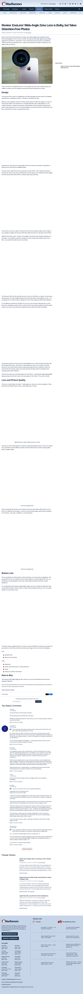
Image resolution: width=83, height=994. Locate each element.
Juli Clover (28, 32)
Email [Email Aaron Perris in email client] (16, 975)
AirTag (49, 12)
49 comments (5, 694)
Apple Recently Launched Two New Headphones (35, 896)
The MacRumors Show (68, 921)
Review (12, 690)
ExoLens (7, 690)
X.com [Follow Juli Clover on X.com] (6, 953)
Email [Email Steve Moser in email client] (3, 975)
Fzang (11, 774)
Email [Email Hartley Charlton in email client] (3, 964)
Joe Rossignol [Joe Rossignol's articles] (18, 950)
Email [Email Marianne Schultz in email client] (16, 964)
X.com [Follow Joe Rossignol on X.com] (19, 953)
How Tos (31, 9)
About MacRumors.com (10, 933)
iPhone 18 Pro (13, 12)
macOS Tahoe (73, 12)
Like (17, 722)
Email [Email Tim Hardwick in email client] (16, 958)
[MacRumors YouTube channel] (73, 4)
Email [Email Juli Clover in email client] (3, 953)
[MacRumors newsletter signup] (80, 4)
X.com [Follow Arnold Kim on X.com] (6, 947)
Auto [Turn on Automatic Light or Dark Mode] (27, 986)
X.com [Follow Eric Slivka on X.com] (19, 947)
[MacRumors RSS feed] (78, 4)
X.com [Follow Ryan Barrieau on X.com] (19, 969)
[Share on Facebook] (51, 694)
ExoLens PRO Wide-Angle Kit (12, 679)
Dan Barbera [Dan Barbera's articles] (4, 967)
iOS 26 (65, 12)
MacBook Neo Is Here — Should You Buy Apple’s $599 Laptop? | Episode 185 (73, 963)
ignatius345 (13, 726)
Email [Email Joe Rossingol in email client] (16, 953)
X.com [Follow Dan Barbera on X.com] (6, 969)
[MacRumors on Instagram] (63, 4)
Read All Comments (27, 849)
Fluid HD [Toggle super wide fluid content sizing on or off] (23, 986)
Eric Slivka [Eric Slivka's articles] (17, 945)
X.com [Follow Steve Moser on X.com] (6, 975)
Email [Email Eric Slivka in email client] (16, 947)
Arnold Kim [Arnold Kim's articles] (4, 945)
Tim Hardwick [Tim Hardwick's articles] (18, 956)
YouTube (38, 921)
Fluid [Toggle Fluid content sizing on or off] (19, 986)
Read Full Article (23, 873)
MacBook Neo (32, 12)
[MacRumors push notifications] (75, 4)
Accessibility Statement (6, 984)
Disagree (21, 722)
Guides (24, 9)
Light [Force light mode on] (29, 986)
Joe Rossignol (42, 862)
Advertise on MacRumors (10, 938)
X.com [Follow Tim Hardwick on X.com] (19, 958)
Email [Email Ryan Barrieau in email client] (16, 969)
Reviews (39, 9)
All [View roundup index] (80, 12)
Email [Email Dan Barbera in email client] (3, 969)
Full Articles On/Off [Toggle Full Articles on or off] (13, 986)
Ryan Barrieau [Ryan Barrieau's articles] (18, 967)
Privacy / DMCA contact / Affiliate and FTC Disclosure (12, 982)
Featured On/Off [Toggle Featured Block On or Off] (5, 986)
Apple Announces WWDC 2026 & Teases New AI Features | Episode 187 (73, 945)
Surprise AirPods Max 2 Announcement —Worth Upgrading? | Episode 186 (72, 954)
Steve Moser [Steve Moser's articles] (4, 972)
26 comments (31, 891)
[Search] (79, 9)
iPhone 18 (57, 12)
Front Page (6, 9)
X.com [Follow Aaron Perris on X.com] (19, 975)
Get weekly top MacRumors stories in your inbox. (27, 698)
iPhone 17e (42, 12)
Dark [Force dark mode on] (32, 986)
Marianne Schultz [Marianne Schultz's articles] (18, 961)
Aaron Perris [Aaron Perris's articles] (17, 972)
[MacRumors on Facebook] (65, 4)
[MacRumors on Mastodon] (70, 4)
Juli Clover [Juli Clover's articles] (4, 950)
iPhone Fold (23, 12)
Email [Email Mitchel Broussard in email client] (3, 958)
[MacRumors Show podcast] (60, 4)
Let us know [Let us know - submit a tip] (52, 3)
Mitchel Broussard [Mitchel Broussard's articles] (5, 956)
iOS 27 (4, 12)
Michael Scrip (13, 826)
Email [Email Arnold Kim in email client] (3, 947)
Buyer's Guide (48, 9)
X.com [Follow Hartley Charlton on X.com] (6, 964)
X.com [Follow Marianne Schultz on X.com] (19, 964)
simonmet (12, 747)
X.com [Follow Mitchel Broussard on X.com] (6, 958)
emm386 (12, 785)
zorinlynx (12, 709)
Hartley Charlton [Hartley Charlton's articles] (5, 961)
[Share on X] (47, 694)
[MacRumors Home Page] (12, 4)
